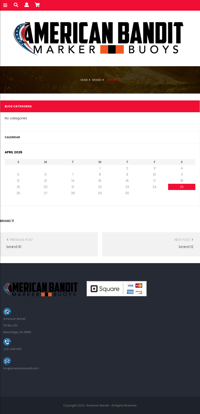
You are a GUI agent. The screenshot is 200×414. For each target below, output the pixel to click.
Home (84, 80)
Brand (96, 80)
